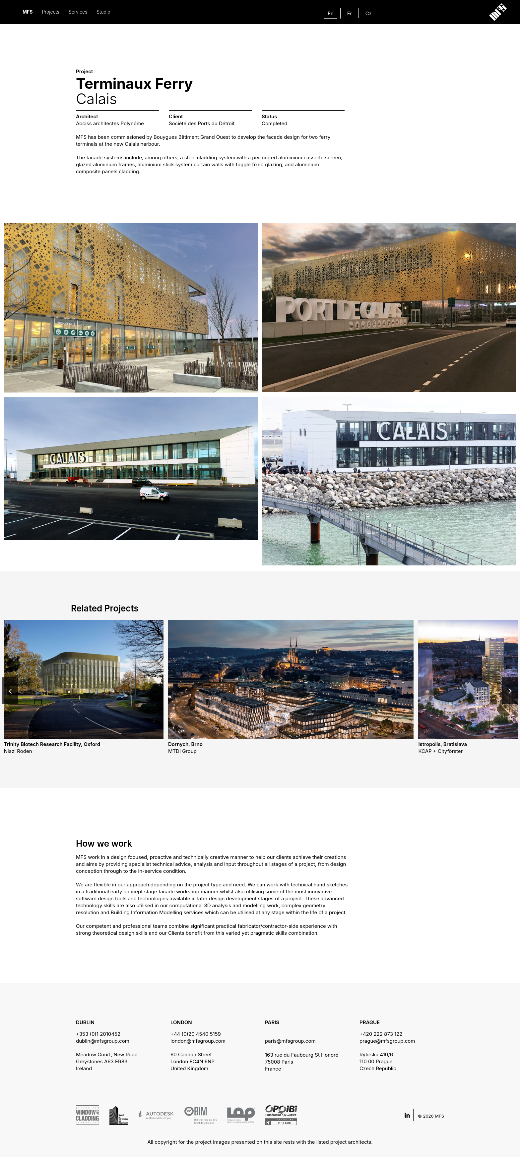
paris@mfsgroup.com (290, 1041)
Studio (103, 12)
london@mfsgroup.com (198, 1041)
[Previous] (10, 690)
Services (78, 12)
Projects (50, 12)
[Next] (510, 690)
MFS (27, 12)
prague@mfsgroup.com (387, 1041)
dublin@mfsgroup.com (102, 1041)
